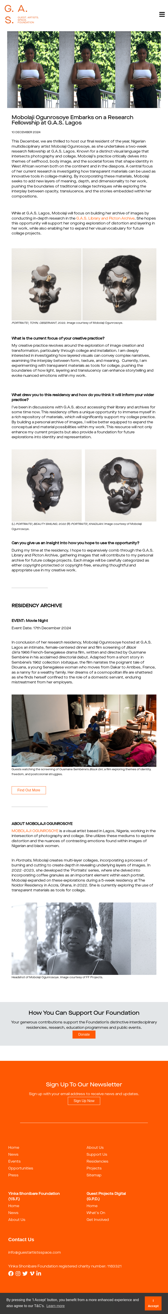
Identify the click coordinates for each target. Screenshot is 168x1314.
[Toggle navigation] (162, 14)
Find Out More (28, 790)
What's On (96, 1213)
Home (13, 1148)
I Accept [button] (153, 1303)
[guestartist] (22, 14)
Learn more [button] (55, 1306)
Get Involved (98, 1220)
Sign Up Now (84, 1101)
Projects (94, 1168)
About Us (95, 1148)
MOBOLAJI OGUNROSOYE (35, 831)
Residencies (97, 1161)
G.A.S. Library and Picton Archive (105, 218)
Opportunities (20, 1168)
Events (14, 1161)
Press (13, 1175)
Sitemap (94, 1175)
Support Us (97, 1155)
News (13, 1155)
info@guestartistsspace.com (34, 1253)
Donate (84, 1034)
